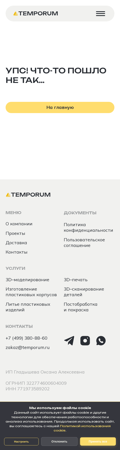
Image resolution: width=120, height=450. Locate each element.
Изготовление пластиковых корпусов (31, 291)
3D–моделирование (27, 279)
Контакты (17, 252)
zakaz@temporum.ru (28, 347)
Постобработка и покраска (80, 306)
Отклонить (59, 441)
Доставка (16, 242)
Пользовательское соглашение (84, 242)
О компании (19, 223)
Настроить (21, 441)
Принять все (98, 441)
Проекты (15, 233)
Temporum (38, 13)
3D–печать (76, 279)
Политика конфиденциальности (88, 227)
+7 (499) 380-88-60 (26, 338)
